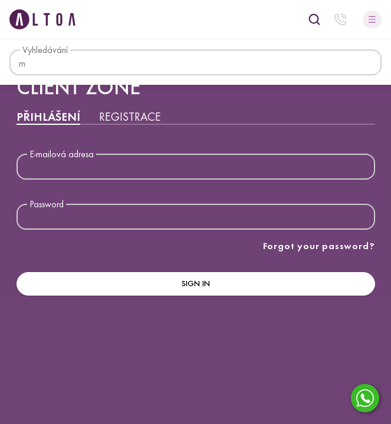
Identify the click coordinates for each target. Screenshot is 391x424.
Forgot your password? (319, 245)
